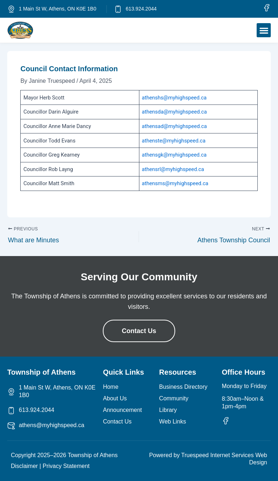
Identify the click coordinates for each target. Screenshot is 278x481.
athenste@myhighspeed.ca (174, 140)
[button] (264, 30)
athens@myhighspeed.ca (51, 425)
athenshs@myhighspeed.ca (174, 97)
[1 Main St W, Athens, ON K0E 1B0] (11, 9)
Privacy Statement (66, 466)
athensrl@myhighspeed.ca (173, 169)
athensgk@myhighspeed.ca (174, 155)
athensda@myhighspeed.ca (174, 111)
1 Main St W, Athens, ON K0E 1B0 (57, 9)
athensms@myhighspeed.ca (175, 183)
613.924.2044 (141, 9)
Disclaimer (24, 466)
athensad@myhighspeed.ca (174, 126)
